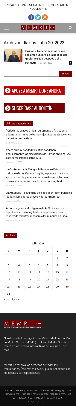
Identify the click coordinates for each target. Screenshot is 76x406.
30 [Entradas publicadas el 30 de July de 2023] (67, 286)
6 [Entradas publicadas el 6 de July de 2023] (38, 265)
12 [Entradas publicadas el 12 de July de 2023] (29, 272)
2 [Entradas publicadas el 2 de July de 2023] (67, 258)
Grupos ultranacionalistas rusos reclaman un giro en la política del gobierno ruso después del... (46, 55)
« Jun (7, 299)
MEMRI (33, 62)
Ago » (15, 299)
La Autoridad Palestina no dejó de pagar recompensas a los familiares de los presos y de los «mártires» (39, 194)
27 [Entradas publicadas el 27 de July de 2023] (38, 286)
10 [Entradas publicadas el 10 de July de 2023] (8, 272)
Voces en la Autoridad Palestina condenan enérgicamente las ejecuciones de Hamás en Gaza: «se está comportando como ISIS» (38, 154)
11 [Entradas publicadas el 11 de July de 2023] (18, 272)
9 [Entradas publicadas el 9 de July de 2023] (67, 265)
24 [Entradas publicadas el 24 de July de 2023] (8, 286)
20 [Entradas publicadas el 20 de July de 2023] (38, 279)
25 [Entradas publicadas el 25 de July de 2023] (18, 286)
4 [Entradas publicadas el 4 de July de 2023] (19, 265)
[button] (6, 28)
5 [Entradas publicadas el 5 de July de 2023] (29, 265)
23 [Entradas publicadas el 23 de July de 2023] (67, 279)
